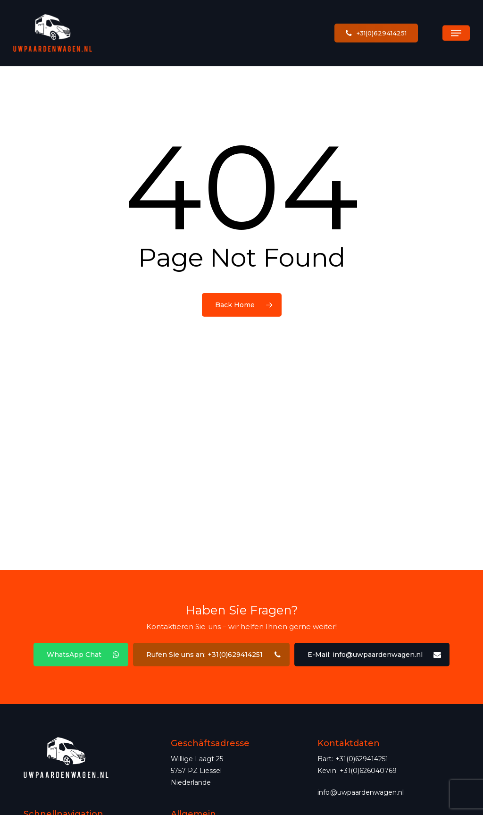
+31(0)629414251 (362, 759)
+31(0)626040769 (368, 770)
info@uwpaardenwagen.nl (360, 792)
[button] (456, 33)
